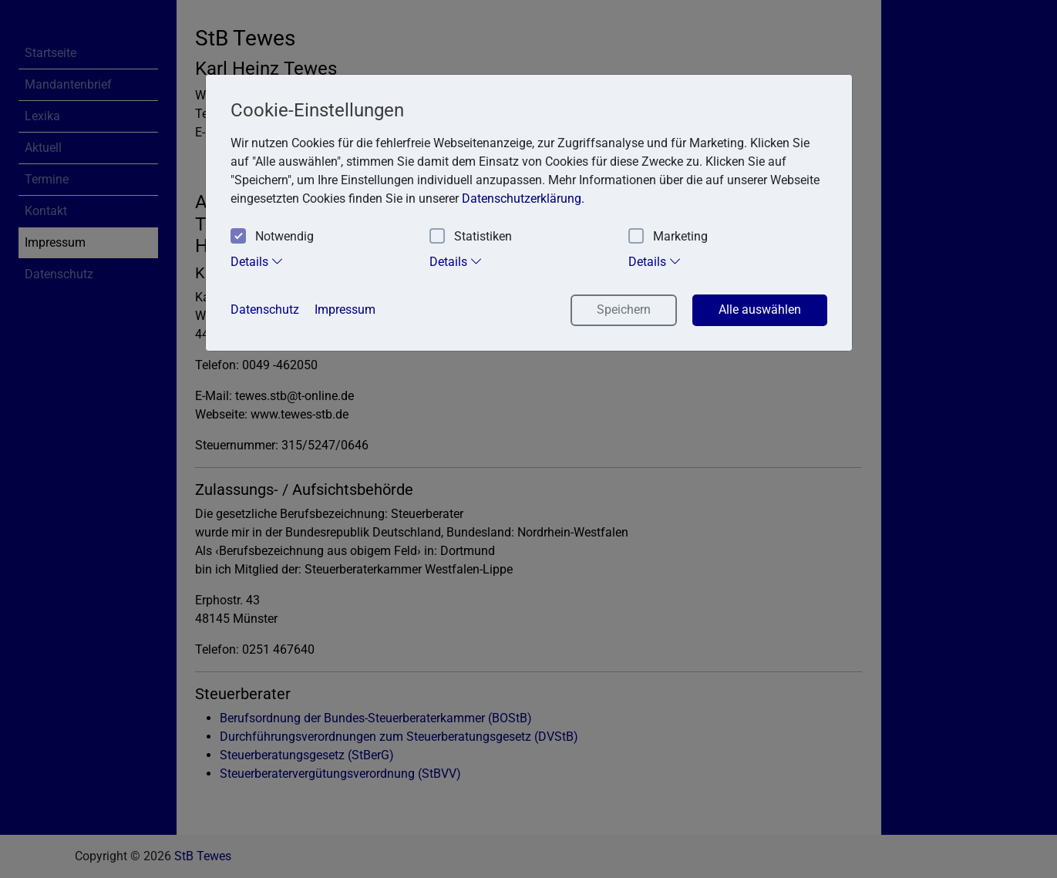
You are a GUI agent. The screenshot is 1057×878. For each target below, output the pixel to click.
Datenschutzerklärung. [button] (523, 198)
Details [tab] (257, 261)
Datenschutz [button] (265, 309)
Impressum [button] (345, 309)
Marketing (668, 237)
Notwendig (272, 237)
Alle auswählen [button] (760, 309)
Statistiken (470, 237)
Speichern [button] (624, 309)
